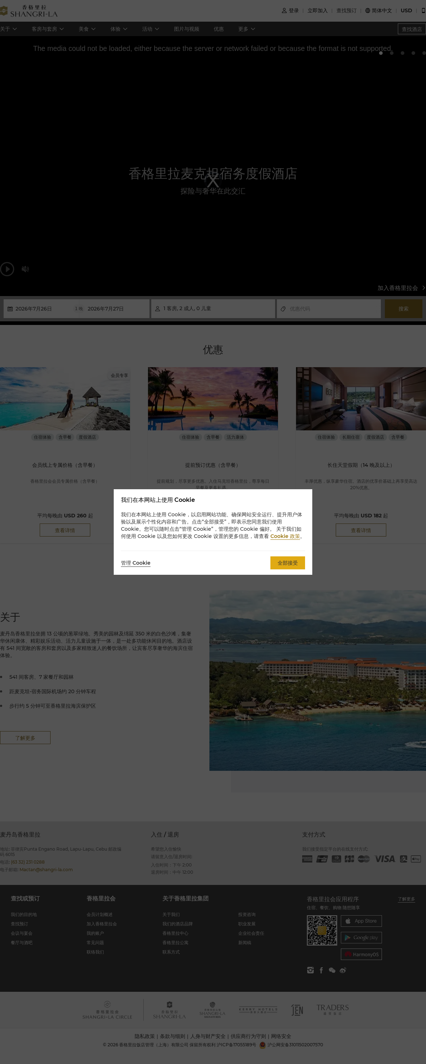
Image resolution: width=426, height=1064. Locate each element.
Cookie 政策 (285, 536)
